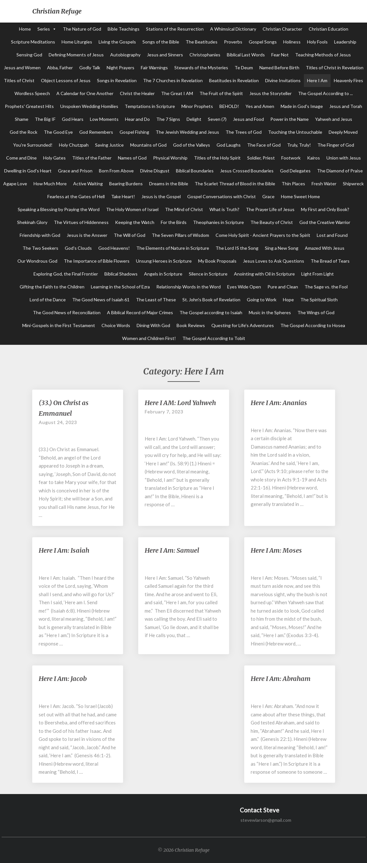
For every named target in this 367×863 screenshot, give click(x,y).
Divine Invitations (283, 80)
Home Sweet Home (300, 196)
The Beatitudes (201, 41)
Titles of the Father (91, 157)
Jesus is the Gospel (161, 196)
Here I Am (317, 80)
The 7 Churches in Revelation (173, 80)
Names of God (132, 157)
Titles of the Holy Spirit (217, 157)
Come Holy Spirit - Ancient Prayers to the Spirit (263, 235)
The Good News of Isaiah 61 (101, 299)
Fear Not (280, 54)
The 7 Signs (168, 119)
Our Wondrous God (37, 261)
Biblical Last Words (246, 54)
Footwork (291, 157)
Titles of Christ (19, 80)
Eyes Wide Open (244, 286)
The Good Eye (58, 132)
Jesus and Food (248, 119)
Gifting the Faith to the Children (52, 286)
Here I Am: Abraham (281, 678)
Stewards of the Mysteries (201, 67)
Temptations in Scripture (150, 106)
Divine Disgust (154, 170)
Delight (194, 119)
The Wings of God (315, 312)
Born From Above (116, 170)
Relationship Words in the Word (188, 286)
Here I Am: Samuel (172, 550)
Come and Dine (21, 157)
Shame (21, 119)
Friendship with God (40, 235)
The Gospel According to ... (325, 93)
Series (43, 29)
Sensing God (29, 54)
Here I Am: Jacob (63, 678)
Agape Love (15, 183)
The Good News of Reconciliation (67, 312)
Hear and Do (137, 119)
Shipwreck (353, 183)
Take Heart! (123, 196)
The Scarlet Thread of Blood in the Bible (235, 183)
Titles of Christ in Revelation (334, 67)
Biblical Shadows (121, 273)
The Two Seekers (40, 248)
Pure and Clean (282, 286)
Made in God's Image (302, 106)
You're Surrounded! (33, 145)
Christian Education (328, 29)
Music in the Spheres (270, 312)
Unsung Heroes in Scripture (164, 261)
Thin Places (293, 183)
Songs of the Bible (160, 41)
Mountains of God (148, 145)
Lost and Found (332, 235)
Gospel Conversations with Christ (221, 196)
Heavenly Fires (348, 80)
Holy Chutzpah (74, 145)
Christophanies (204, 54)
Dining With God (153, 325)
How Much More (50, 183)
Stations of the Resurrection (175, 29)
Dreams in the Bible (168, 183)
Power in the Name (289, 119)
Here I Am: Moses (276, 550)
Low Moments (104, 119)
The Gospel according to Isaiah (210, 312)
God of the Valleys (191, 145)
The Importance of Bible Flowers (97, 261)
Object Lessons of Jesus (66, 80)
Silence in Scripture (208, 273)
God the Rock (23, 132)
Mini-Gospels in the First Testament (58, 325)
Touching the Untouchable (295, 132)
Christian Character (282, 29)
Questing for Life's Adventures (242, 325)
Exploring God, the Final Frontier (66, 273)
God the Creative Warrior (324, 222)
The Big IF (45, 119)
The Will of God (129, 235)
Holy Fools (317, 41)
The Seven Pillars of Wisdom (180, 235)
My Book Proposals (217, 261)
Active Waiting (88, 183)
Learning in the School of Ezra (120, 286)
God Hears (72, 119)
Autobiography (125, 54)
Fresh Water (324, 183)
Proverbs (233, 41)
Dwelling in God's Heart (28, 170)
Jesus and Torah (345, 106)
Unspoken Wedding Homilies (89, 106)
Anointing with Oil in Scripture (264, 273)
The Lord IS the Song (237, 248)
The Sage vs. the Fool (326, 286)
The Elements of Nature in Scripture (172, 248)
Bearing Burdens (126, 183)
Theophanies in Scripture (218, 222)
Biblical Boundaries (195, 170)
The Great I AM (177, 93)
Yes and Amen (260, 106)
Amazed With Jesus (324, 248)
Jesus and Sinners (165, 54)
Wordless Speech (32, 93)
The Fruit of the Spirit (221, 93)
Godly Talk (89, 67)
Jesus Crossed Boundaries (247, 170)
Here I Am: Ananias (279, 403)
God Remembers (96, 132)
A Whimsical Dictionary (233, 29)
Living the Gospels (117, 41)
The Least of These (156, 299)
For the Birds (174, 222)
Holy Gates (54, 157)
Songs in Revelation (117, 80)
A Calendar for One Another (84, 93)
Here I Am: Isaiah (64, 550)
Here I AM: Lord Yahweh (180, 403)
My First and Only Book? (325, 209)
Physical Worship (170, 157)
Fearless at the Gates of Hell (76, 196)
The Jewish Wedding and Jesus (187, 132)
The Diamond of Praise (340, 170)
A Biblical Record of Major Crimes (140, 312)
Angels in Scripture (163, 273)
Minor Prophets (197, 106)
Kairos (313, 157)
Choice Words (115, 325)
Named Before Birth (279, 67)
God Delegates (295, 170)
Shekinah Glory (32, 222)
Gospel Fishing (134, 132)
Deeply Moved (343, 132)
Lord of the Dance (48, 299)
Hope (288, 299)
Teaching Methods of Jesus (323, 54)
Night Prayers (120, 67)
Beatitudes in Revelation (234, 80)
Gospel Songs (263, 41)
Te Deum (244, 67)
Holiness (292, 41)
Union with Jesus (343, 157)
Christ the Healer (137, 93)
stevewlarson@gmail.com (265, 820)
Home (25, 29)
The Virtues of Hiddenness (81, 222)
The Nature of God (82, 29)
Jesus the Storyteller (270, 93)
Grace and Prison (75, 170)
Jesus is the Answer (87, 235)
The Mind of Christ (184, 209)
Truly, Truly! (299, 145)
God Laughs (229, 145)
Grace (268, 196)
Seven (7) (217, 119)
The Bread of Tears (330, 261)
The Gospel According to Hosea (312, 325)
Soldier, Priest (261, 157)
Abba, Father (60, 67)
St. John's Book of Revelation (211, 299)
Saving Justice (109, 145)
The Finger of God (335, 145)
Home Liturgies (77, 41)
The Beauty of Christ (271, 222)
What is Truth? (224, 209)
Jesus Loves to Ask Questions (273, 261)
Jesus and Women (22, 67)
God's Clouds (78, 248)
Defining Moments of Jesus (76, 54)
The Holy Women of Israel (132, 209)
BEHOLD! (229, 106)
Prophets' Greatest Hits (29, 106)
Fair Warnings (154, 67)
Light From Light (317, 273)
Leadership (345, 41)
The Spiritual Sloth (319, 299)
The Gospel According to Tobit (213, 338)
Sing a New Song (281, 248)
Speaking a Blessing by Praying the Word (59, 209)
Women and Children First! (149, 338)
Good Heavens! (114, 248)
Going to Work (261, 299)
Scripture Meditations (33, 41)
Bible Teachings (124, 29)
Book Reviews (191, 325)
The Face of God (264, 145)
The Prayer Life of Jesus (270, 209)
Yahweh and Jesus (333, 119)
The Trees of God (244, 132)
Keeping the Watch (134, 222)
